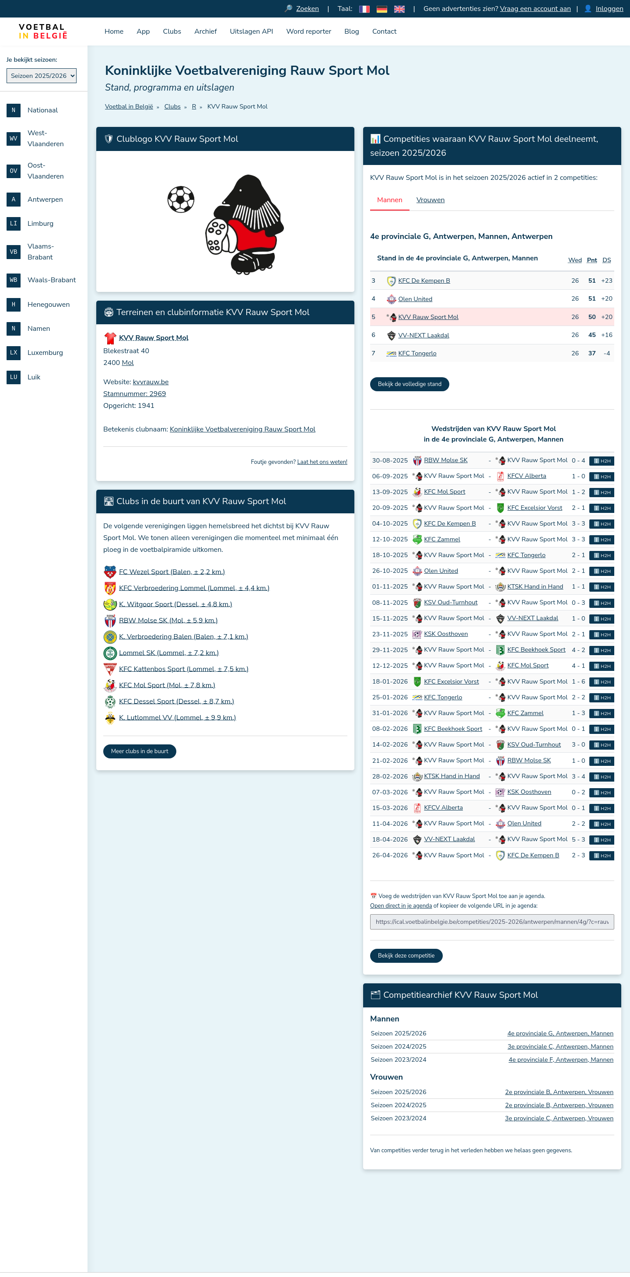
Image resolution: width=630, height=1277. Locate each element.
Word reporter (308, 31)
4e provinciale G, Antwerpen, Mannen (561, 1033)
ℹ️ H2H (602, 461)
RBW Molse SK (445, 460)
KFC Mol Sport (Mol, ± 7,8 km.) (167, 685)
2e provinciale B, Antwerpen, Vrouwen (559, 1092)
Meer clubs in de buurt (139, 751)
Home (114, 31)
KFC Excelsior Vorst (535, 507)
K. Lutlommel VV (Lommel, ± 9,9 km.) (177, 717)
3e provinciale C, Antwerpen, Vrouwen (559, 1118)
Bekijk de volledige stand (409, 384)
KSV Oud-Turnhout (450, 602)
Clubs (172, 31)
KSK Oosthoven (446, 633)
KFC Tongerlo (418, 353)
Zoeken (307, 9)
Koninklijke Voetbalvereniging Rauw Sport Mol (242, 429)
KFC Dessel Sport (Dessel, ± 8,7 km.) (176, 701)
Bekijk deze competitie (406, 956)
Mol (128, 363)
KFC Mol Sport (444, 491)
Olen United (416, 299)
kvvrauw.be (151, 382)
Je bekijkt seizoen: (32, 59)
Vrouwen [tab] (430, 200)
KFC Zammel (442, 539)
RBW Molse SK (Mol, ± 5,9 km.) (168, 620)
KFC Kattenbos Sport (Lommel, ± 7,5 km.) (184, 669)
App (143, 31)
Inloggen (609, 9)
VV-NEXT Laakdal (424, 335)
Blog (351, 31)
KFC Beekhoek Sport (537, 649)
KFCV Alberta (527, 475)
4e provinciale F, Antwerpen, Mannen (561, 1059)
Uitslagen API (251, 31)
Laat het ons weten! (322, 462)
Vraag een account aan (535, 9)
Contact (384, 31)
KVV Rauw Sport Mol (429, 316)
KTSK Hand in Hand (536, 586)
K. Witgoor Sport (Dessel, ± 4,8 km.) (175, 604)
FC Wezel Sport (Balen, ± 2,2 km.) (172, 571)
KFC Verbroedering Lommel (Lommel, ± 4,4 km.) (194, 588)
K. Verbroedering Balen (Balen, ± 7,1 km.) (183, 636)
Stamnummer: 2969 (134, 394)
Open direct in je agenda (401, 906)
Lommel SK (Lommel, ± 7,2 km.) (169, 652)
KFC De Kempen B (425, 280)
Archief (205, 31)
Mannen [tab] (389, 200)
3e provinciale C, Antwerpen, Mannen (560, 1046)
